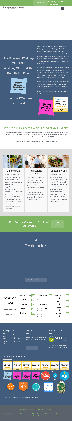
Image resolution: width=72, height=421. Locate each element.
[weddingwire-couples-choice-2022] (45, 362)
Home (4, 336)
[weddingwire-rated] (36, 383)
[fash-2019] (48, 383)
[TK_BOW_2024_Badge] (36, 372)
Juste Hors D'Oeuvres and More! (23, 414)
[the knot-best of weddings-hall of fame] (18, 78)
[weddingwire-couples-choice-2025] (17, 362)
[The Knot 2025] (26, 372)
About (4, 343)
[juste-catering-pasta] (58, 155)
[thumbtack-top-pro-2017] (10, 384)
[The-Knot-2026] (17, 372)
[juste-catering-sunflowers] (13, 155)
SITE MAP (48, 409)
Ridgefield (61, 414)
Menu (4, 338)
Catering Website (51, 414)
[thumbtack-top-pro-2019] (54, 372)
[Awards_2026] (52, 97)
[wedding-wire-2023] (36, 362)
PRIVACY (41, 409)
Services (5, 341)
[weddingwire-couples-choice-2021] (54, 362)
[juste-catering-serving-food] (36, 155)
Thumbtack (20, 341)
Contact (5, 346)
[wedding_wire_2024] (26, 362)
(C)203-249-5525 (60, 2)
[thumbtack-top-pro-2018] (64, 371)
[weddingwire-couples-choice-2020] (64, 362)
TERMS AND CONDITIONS (28, 409)
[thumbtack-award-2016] (23, 382)
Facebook (20, 338)
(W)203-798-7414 (53, 4)
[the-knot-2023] (45, 372)
